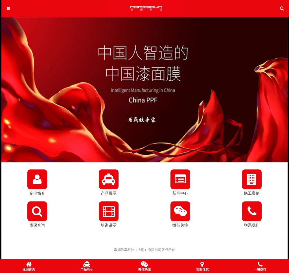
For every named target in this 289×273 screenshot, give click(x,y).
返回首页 (29, 266)
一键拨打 (260, 266)
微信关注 (144, 266)
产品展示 (86, 266)
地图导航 (202, 266)
